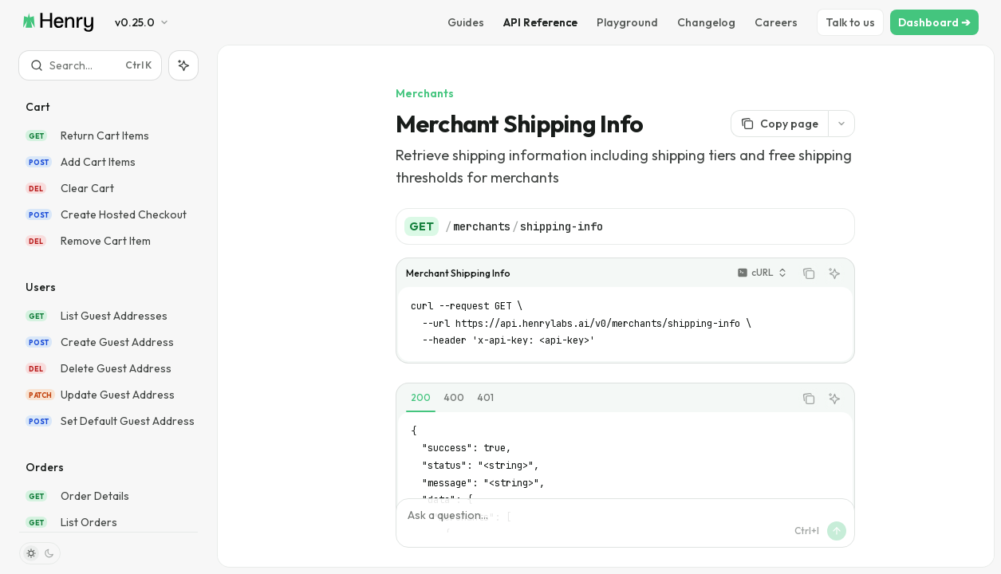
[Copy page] (779, 123)
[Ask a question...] (625, 523)
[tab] (420, 397)
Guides (465, 22)
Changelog (706, 22)
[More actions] (841, 123)
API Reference (540, 22)
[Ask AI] (834, 273)
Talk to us (850, 22)
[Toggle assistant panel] (183, 65)
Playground (627, 22)
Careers (776, 22)
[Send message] (836, 531)
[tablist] (595, 398)
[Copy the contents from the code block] (808, 273)
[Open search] (90, 65)
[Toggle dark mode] (40, 553)
